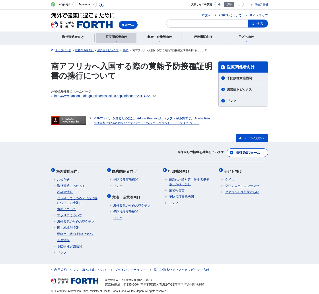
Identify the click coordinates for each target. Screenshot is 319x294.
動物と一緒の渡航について (75, 231)
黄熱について (66, 206)
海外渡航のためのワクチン (75, 218)
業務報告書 (177, 187)
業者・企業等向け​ (127, 193)
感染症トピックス (239, 89)
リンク (231, 101)
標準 (229, 4)
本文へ (206, 15)
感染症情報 (65, 189)
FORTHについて (230, 15)
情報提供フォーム (248, 152)
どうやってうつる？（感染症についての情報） (77, 197)
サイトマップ (258, 15)
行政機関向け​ (179, 169)
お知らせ (63, 176)
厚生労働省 (261, 4)
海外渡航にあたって (71, 183)
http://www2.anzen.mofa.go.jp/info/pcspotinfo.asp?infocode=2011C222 (105, 96)
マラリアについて (69, 212)
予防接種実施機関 (239, 78)
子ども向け (234, 169)
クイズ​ (229, 176)
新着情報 (63, 237)
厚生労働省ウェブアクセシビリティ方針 (181, 267)
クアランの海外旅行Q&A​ (242, 189)
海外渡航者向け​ (69, 169)
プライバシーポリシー (130, 267)
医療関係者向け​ (241, 67)
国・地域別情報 (68, 225)
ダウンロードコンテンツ (242, 183)
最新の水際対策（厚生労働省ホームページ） (189, 179)
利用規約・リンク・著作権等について (80, 267)
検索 (260, 23)
